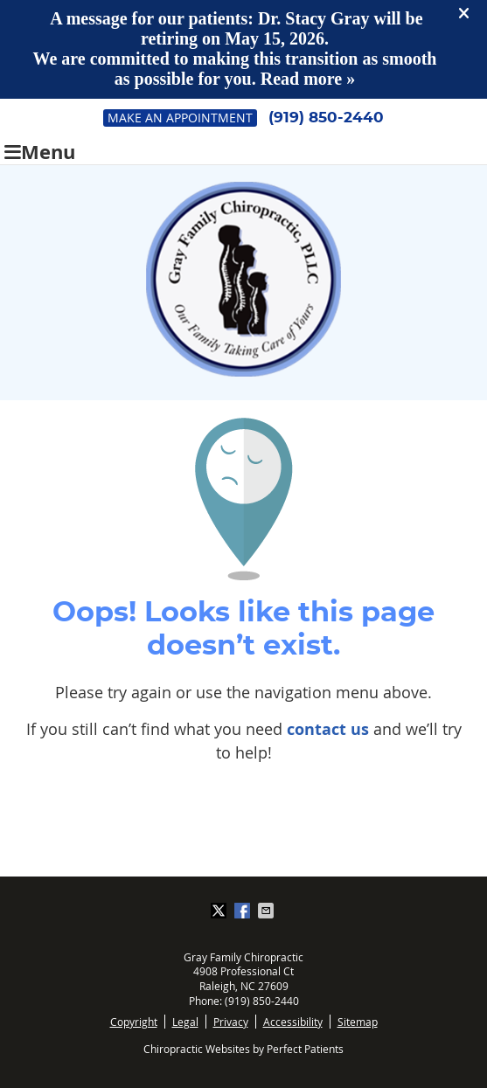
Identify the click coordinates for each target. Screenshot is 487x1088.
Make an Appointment (180, 117)
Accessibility (293, 1022)
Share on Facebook (244, 910)
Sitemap (357, 1022)
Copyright (133, 1022)
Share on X (220, 910)
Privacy (230, 1022)
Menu (39, 149)
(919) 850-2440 (326, 117)
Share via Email (267, 910)
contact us (328, 729)
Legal (185, 1022)
